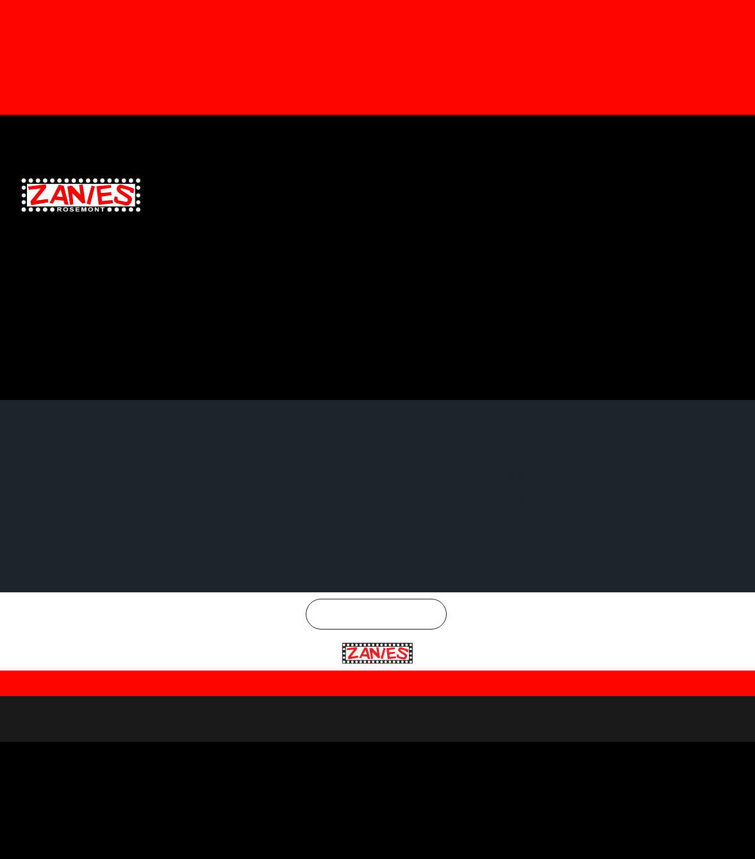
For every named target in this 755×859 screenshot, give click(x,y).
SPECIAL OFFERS (563, 174)
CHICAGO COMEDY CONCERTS (678, 203)
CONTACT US (708, 174)
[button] (16, 80)
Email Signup (482, 134)
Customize (535, 832)
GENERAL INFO (438, 174)
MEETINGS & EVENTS (638, 174)
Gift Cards (419, 134)
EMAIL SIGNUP (498, 174)
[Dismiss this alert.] (743, 14)
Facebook (565, 134)
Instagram (708, 134)
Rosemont (384, 731)
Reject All (618, 832)
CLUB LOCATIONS (372, 174)
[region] (377, 821)
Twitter (635, 134)
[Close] (746, 789)
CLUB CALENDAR (300, 174)
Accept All (700, 832)
